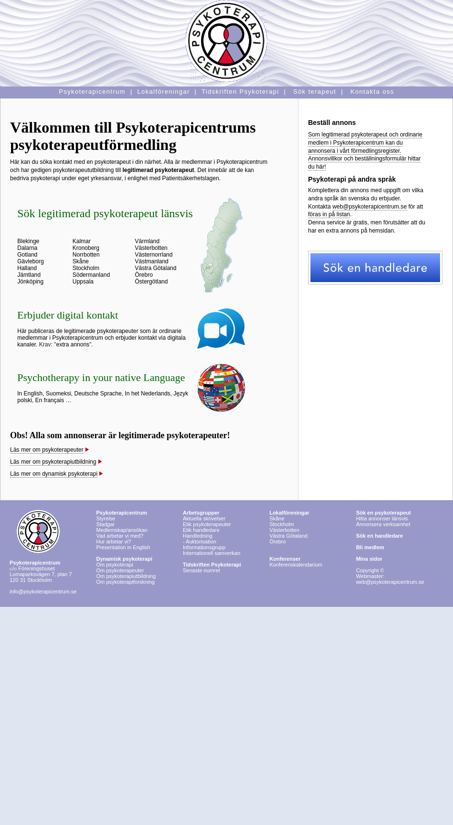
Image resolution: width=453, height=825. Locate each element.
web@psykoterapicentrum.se (370, 206)
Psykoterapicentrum (121, 513)
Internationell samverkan (211, 553)
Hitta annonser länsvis (383, 515)
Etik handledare (201, 530)
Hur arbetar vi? (113, 541)
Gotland (27, 254)
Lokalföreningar (289, 513)
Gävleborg (30, 261)
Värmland (147, 241)
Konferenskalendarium (295, 564)
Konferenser (284, 559)
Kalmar (81, 241)
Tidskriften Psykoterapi (212, 564)
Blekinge (28, 241)
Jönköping (30, 281)
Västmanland (151, 261)
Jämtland (29, 274)
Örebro (144, 274)
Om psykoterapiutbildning (125, 576)
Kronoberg (85, 248)
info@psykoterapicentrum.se (43, 591)
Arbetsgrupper (201, 513)
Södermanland (91, 274)
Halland (27, 268)
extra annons (72, 344)
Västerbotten (151, 248)
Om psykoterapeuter (120, 570)
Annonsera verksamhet (383, 524)
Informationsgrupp (204, 547)
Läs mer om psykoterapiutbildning (53, 461)
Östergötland (151, 281)
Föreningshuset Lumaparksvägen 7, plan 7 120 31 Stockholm (41, 571)
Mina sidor (369, 559)
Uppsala (83, 281)
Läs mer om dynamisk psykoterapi (53, 473)
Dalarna (27, 248)
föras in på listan (329, 214)
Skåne (80, 261)
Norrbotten (86, 254)
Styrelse (105, 518)
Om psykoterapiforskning (125, 582)
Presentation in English (123, 547)
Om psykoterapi (124, 561)
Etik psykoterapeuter (207, 524)
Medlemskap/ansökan (121, 530)
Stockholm (85, 268)
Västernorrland (154, 254)
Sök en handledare (379, 536)
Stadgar (105, 524)
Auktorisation (201, 541)
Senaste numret (201, 570)
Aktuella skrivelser (204, 518)
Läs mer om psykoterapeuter (46, 449)
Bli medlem (370, 547)
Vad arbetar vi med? (119, 536)
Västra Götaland (156, 268)
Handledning (198, 536)
